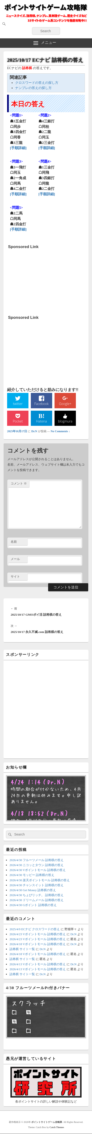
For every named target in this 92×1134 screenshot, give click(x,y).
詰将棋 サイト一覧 (22, 949)
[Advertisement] (43, 280)
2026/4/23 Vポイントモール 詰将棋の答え (37, 934)
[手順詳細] (18, 148)
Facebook (41, 403)
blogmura (65, 421)
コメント (19, 483)
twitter (18, 403)
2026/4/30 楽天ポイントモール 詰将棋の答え (39, 880)
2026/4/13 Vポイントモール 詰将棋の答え (37, 964)
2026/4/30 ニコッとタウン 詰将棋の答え (36, 865)
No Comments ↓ (60, 431)
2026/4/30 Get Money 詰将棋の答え (32, 890)
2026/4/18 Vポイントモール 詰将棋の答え (37, 944)
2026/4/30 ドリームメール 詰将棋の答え (36, 900)
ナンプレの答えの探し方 (33, 88)
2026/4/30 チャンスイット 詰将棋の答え (36, 885)
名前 (14, 541)
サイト (15, 576)
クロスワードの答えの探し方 (36, 82)
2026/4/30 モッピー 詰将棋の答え (31, 875)
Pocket (18, 421)
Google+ (65, 403)
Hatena (41, 421)
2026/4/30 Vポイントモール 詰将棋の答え (37, 870)
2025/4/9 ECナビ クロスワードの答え (34, 929)
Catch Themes (57, 1127)
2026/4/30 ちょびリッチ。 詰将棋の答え (36, 895)
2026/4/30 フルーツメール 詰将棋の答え (36, 860)
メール (15, 559)
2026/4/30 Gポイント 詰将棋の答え (33, 905)
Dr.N (34, 431)
